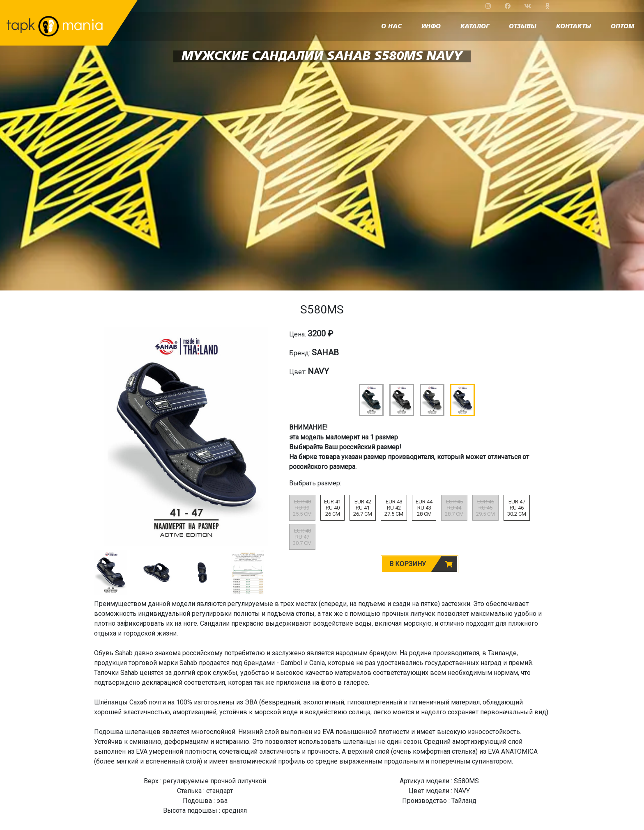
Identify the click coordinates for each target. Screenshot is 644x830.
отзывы (522, 27)
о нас (391, 27)
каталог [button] (474, 27)
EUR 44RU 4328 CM (424, 507)
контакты (573, 27)
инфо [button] (431, 27)
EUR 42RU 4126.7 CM (362, 507)
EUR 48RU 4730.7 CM (302, 537)
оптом (622, 27)
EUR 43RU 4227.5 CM (393, 507)
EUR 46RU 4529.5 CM (485, 507)
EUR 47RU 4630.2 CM (516, 507)
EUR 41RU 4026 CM (332, 507)
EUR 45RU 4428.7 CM (454, 507)
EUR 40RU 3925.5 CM (302, 507)
